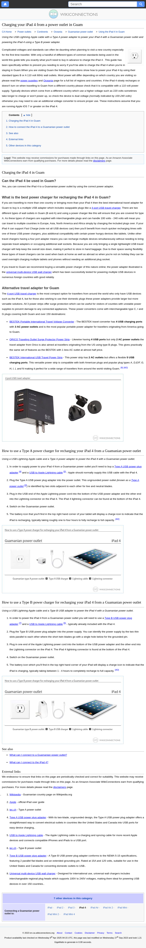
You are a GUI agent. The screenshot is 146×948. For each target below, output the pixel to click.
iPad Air (94, 907)
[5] (64, 471)
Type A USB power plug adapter (28, 817)
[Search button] (141, 4)
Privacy (100, 933)
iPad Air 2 (108, 907)
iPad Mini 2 (53, 914)
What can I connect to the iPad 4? (29, 762)
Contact (68, 933)
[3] (25, 485)
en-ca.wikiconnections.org (42, 933)
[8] (122, 367)
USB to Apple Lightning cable (46, 472)
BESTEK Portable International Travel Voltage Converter (42, 321)
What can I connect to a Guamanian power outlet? (38, 755)
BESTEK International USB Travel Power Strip (36, 357)
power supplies (29, 80)
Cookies (78, 933)
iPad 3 (71, 907)
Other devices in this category (25, 145)
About (59, 933)
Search (118, 933)
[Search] (102, 4)
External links (16, 139)
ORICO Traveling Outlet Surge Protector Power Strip (40, 339)
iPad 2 (60, 907)
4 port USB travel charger (106, 207)
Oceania (48, 80)
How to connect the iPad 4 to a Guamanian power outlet (39, 127)
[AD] (126, 367)
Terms (109, 933)
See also (13, 133)
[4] (20, 471)
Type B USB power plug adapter (28, 855)
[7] (20, 623)
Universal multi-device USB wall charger (33, 873)
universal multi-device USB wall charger (29, 272)
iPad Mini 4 (69, 914)
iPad (50, 907)
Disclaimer (90, 933)
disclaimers (99, 160)
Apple (13, 802)
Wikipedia (15, 794)
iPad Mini (122, 907)
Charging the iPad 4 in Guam (24, 120)
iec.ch (13, 809)
